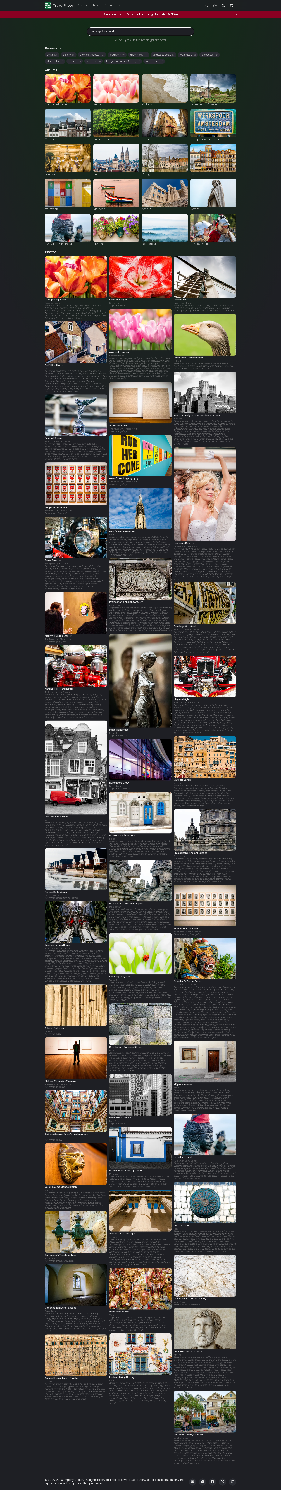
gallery (68, 54)
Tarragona (50, 1258)
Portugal (113, 1174)
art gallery (117, 54)
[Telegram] (202, 1482)
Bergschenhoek (53, 895)
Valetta (177, 783)
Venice (112, 1315)
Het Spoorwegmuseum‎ (56, 563)
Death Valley (180, 1302)
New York (178, 419)
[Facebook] (212, 1482)
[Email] (192, 1482)
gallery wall (138, 54)
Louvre (48, 1381)
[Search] (206, 5)
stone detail (55, 61)
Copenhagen (51, 1311)
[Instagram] (232, 1482)
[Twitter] (222, 1482)
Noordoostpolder (53, 303)
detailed (75, 61)
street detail (209, 54)
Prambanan (115, 605)
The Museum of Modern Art (123, 429)
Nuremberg (115, 786)
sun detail (93, 61)
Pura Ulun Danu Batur (185, 984)
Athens (48, 1031)
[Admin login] (223, 5)
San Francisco (181, 1438)
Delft (47, 368)
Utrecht (113, 980)
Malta (112, 839)
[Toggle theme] (215, 5)
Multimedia (188, 54)
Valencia (49, 1190)
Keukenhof (115, 303)
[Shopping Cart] (231, 5)
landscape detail (163, 54)
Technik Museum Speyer (57, 441)
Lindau (112, 1380)
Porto (176, 1229)
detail (52, 54)
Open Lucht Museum (184, 303)
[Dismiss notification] (236, 14)
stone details (154, 61)
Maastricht (114, 733)
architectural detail (92, 54)
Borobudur (114, 1050)
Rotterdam (179, 361)
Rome (47, 1137)
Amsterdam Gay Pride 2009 (187, 546)
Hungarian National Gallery (123, 61)
